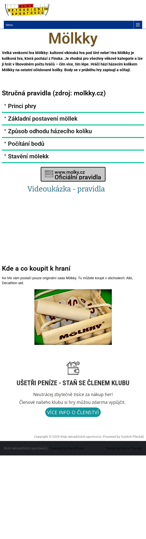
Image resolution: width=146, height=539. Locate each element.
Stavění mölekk (28, 156)
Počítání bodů (26, 143)
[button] (73, 106)
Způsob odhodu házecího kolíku (50, 131)
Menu (9, 25)
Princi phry (22, 106)
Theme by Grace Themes (123, 448)
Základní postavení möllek (42, 118)
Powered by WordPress (66, 448)
